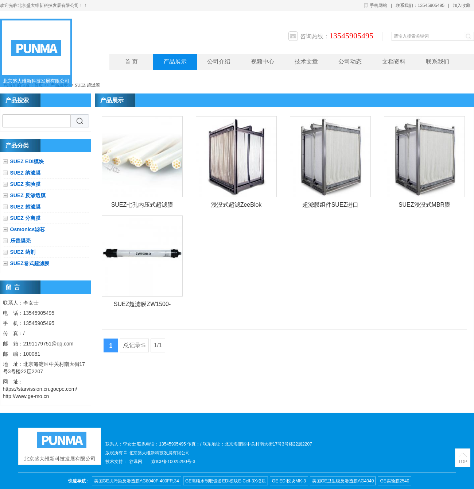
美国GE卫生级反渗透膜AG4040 (343, 481)
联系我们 (437, 61)
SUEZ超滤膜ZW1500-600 (142, 305)
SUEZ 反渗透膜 (28, 195)
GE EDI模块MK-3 (289, 481)
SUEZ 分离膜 (25, 218)
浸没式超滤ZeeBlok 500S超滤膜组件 (236, 206)
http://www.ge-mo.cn (26, 396)
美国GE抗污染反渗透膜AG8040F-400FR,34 (136, 481)
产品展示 (175, 61)
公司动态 (350, 61)
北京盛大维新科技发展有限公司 (36, 81)
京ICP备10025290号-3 (173, 461)
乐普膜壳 (20, 241)
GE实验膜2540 (394, 481)
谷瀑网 (135, 461)
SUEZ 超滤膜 (87, 85)
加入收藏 (461, 5)
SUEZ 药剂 (22, 252)
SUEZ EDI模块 (27, 161)
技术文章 (306, 61)
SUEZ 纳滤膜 (25, 173)
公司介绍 (218, 61)
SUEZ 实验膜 (25, 184)
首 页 (131, 61)
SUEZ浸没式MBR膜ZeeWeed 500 (424, 206)
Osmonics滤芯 (27, 229)
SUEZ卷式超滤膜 (29, 263)
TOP (462, 461)
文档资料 (393, 61)
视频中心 (262, 61)
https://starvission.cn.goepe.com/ (40, 389)
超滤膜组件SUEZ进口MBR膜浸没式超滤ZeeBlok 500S (330, 206)
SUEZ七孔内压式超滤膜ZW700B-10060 (142, 206)
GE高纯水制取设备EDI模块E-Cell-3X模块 (225, 481)
